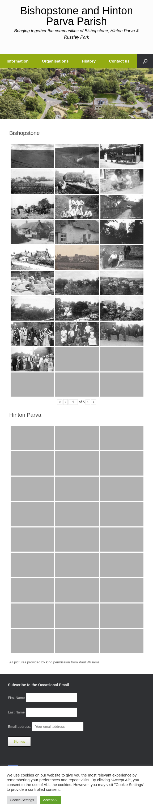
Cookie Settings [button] (22, 800)
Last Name (16, 712)
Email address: (45, 727)
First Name (16, 698)
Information (18, 61)
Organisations (55, 61)
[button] (145, 61)
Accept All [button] (50, 800)
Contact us (119, 61)
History (89, 61)
